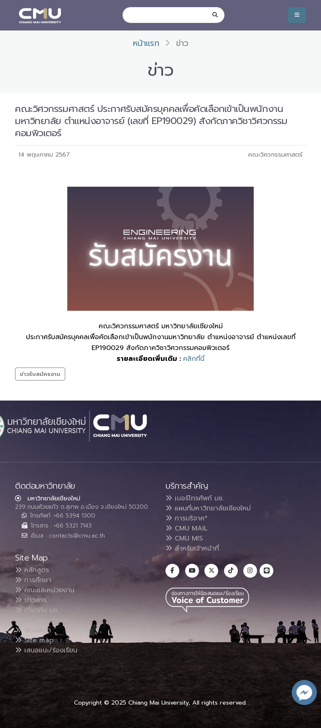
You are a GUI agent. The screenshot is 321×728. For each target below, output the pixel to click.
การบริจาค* (187, 518)
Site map (34, 640)
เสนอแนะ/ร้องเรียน (46, 650)
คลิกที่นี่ (193, 359)
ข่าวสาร (30, 600)
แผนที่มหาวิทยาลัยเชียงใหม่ (208, 508)
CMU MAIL (187, 528)
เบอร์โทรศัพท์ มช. (195, 498)
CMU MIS (184, 538)
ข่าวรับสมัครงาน (40, 374)
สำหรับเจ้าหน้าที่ (192, 548)
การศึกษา (33, 580)
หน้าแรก (146, 43)
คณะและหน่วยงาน (44, 590)
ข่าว (182, 43)
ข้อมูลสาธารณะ (41, 620)
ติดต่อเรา (33, 630)
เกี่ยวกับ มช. (37, 610)
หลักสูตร (32, 570)
